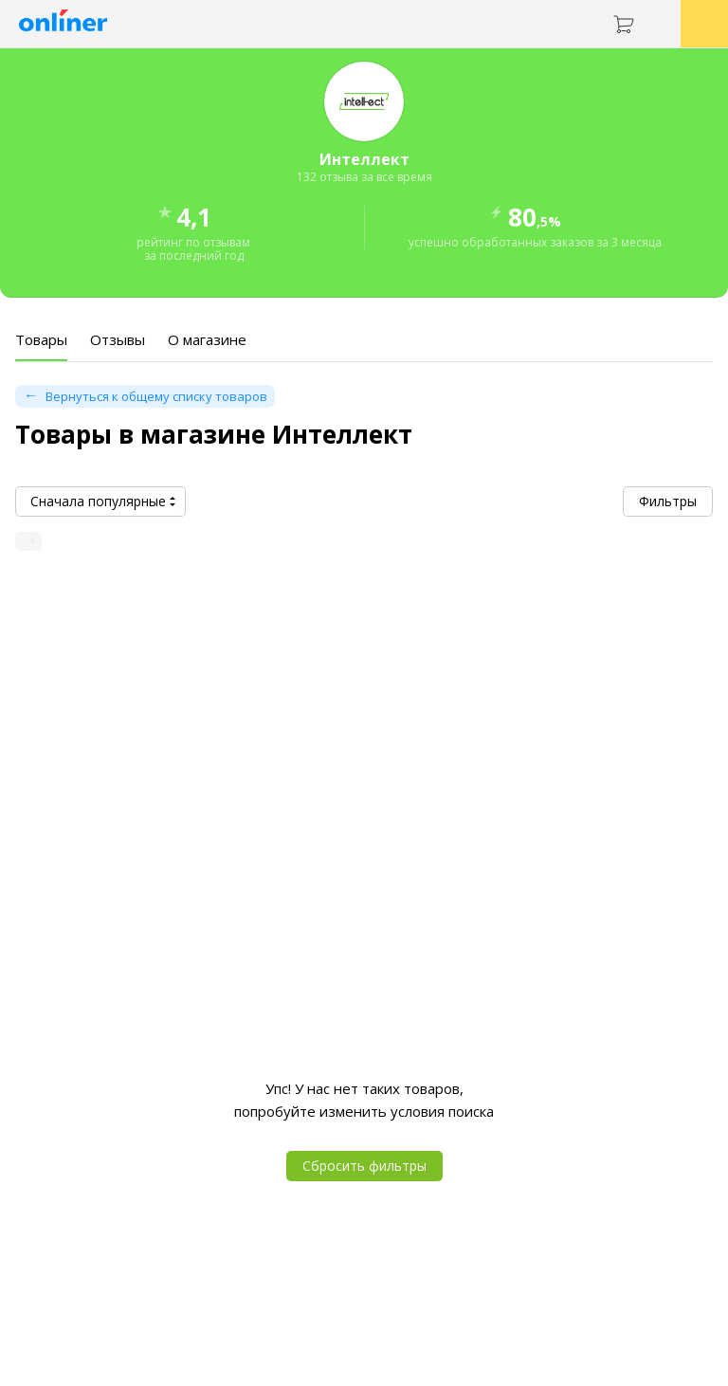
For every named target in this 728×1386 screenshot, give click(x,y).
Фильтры (668, 501)
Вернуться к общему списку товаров (156, 396)
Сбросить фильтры (364, 1166)
